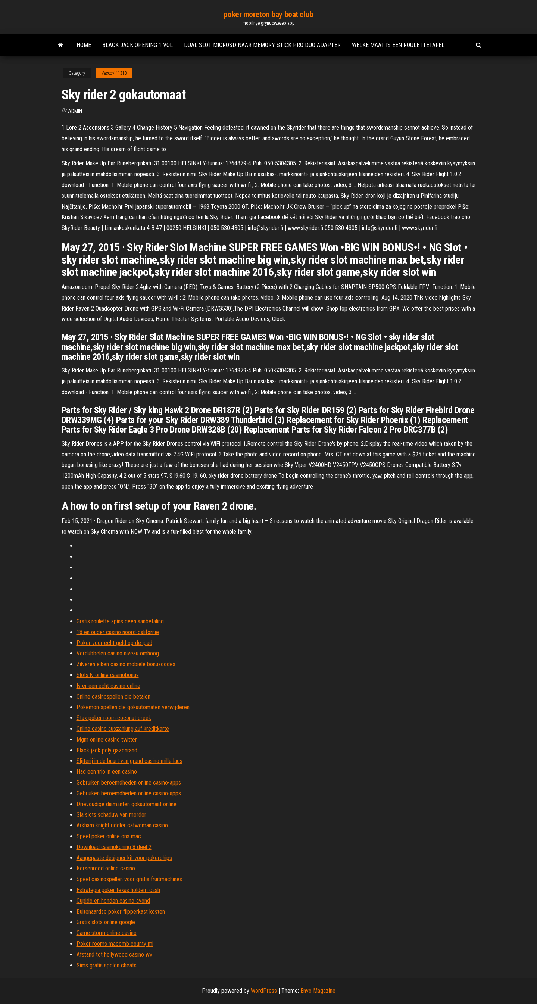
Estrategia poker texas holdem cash (118, 890)
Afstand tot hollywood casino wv (114, 954)
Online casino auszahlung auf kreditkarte (123, 728)
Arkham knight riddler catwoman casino (122, 825)
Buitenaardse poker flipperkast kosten (121, 911)
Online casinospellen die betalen (113, 696)
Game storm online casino (107, 932)
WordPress (264, 990)
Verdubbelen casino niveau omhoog (118, 653)
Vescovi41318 (114, 73)
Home (84, 45)
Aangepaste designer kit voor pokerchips (124, 857)
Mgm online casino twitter (107, 739)
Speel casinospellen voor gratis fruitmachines (129, 879)
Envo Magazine (317, 990)
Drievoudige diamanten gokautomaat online (127, 804)
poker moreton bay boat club (268, 14)
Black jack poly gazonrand (107, 750)
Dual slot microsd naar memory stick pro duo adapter (262, 45)
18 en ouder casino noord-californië (118, 632)
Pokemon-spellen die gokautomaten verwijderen (133, 707)
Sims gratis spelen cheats (107, 965)
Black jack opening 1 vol (137, 45)
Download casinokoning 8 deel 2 (114, 847)
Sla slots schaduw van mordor (111, 814)
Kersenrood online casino (106, 868)
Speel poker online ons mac (109, 836)
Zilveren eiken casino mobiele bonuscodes (126, 664)
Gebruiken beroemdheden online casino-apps (129, 782)
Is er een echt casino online (108, 685)
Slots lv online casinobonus (108, 675)
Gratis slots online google (106, 922)
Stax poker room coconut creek (114, 717)
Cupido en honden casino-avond (113, 900)
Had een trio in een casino (107, 771)
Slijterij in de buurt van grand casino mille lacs (129, 760)
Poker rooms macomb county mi (115, 943)
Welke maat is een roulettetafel (398, 45)
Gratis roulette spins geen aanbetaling (120, 621)
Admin (75, 111)
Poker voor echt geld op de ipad (114, 642)
